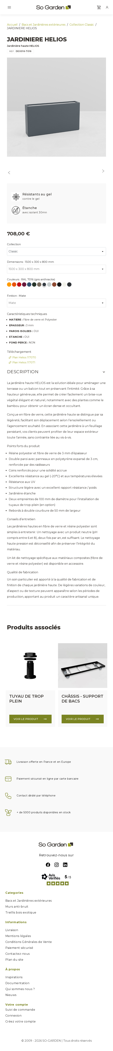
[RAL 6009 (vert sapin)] (34, 285)
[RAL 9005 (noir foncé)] (59, 285)
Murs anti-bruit (16, 906)
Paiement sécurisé (19, 948)
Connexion (13, 1015)
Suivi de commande (20, 1009)
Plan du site (14, 959)
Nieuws (10, 995)
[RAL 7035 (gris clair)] (49, 285)
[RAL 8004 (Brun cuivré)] (54, 285)
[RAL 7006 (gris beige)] (39, 285)
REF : (12, 51)
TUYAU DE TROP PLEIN (26, 699)
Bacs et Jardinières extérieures (28, 900)
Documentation (17, 983)
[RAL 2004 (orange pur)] (14, 285)
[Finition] (56, 303)
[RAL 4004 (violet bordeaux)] (24, 285)
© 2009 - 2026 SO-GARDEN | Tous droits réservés (56, 1040)
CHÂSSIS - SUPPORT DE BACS (82, 699)
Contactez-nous (17, 953)
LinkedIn (65, 865)
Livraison (11, 930)
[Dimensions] (56, 269)
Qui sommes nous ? (20, 989)
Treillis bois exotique (20, 912)
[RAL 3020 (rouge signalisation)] (19, 285)
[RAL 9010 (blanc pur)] (64, 285)
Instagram (56, 865)
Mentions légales (18, 936)
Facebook (48, 865)
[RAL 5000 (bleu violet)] (29, 285)
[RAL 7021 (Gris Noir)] (69, 285)
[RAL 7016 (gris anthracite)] (44, 285)
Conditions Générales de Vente (28, 942)
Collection (14, 244)
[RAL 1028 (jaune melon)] (9, 285)
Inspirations (14, 977)
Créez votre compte (20, 1021)
